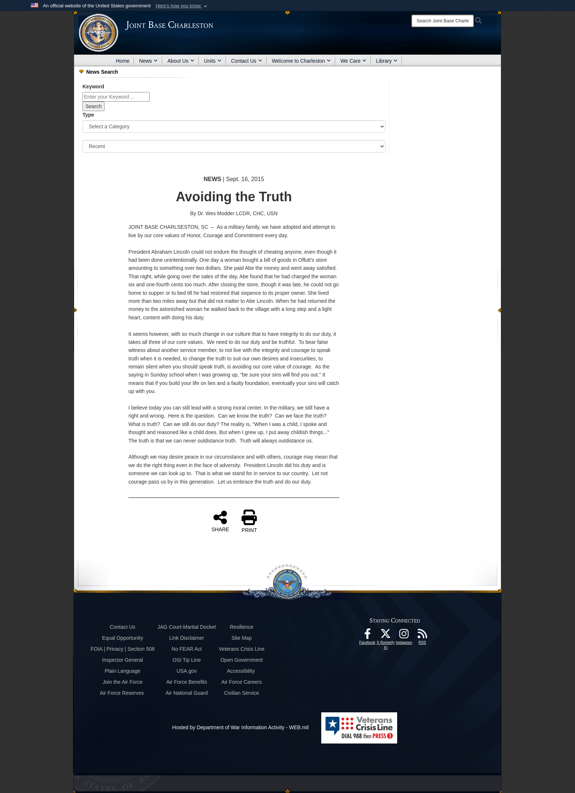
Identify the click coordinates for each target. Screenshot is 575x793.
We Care (353, 61)
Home (122, 61)
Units (212, 61)
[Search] (442, 21)
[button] (182, 6)
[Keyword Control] (116, 97)
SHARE (220, 521)
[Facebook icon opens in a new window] (367, 636)
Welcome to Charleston (301, 61)
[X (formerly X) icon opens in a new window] (386, 636)
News (148, 61)
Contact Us (246, 61)
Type (88, 115)
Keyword (93, 86)
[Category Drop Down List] (234, 126)
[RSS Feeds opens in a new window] (422, 636)
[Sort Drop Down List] (234, 146)
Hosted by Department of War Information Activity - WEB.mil (240, 727)
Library (387, 61)
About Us (180, 61)
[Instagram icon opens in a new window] (404, 636)
